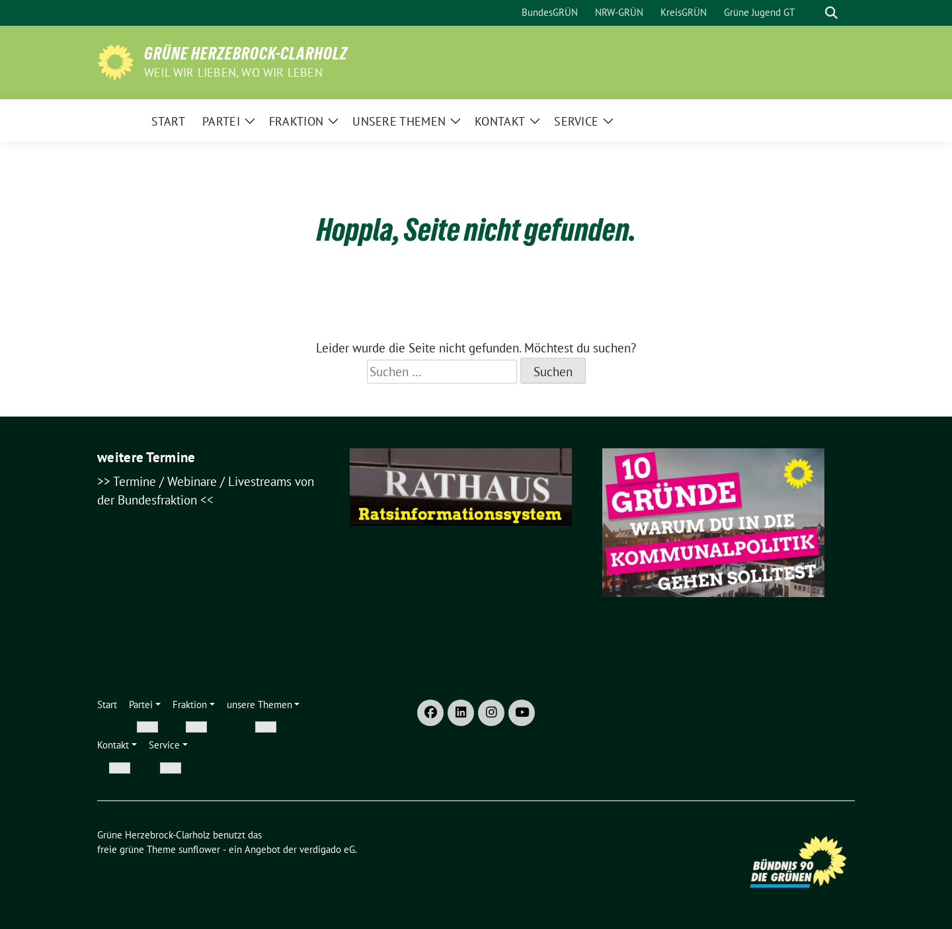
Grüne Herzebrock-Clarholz (246, 53)
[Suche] (812, 13)
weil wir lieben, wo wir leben (233, 72)
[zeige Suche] (831, 13)
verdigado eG (327, 849)
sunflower (199, 849)
